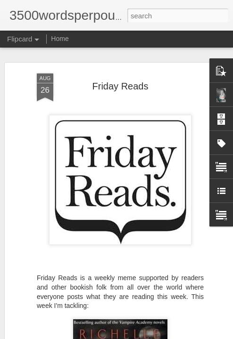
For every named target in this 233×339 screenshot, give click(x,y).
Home (59, 38)
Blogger (211, 328)
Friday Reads (120, 73)
